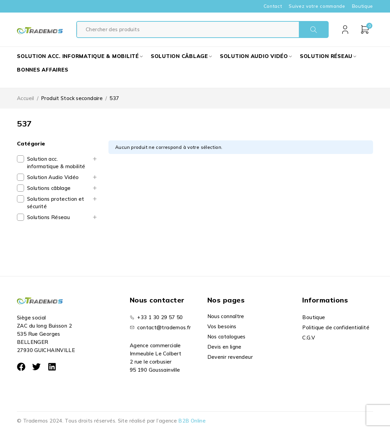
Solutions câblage (48, 188)
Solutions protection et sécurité (55, 203)
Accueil (25, 98)
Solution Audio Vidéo (53, 177)
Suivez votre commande (317, 6)
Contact (273, 6)
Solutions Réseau (48, 217)
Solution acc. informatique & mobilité (56, 163)
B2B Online (192, 420)
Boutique (362, 6)
